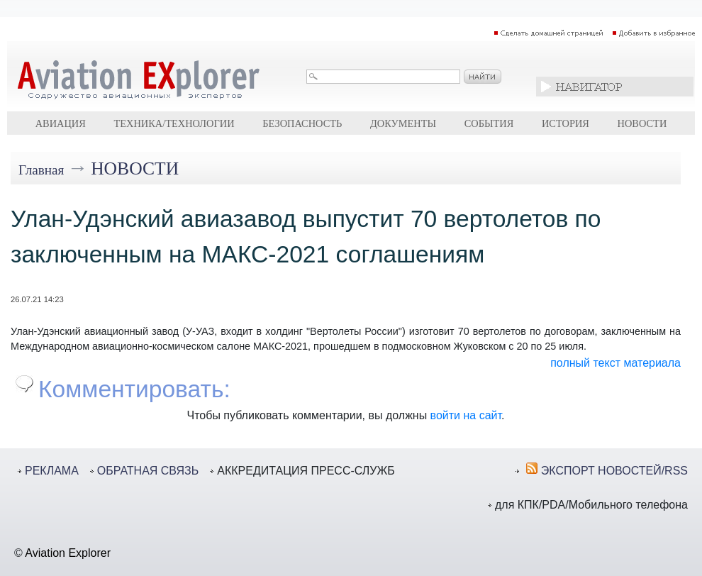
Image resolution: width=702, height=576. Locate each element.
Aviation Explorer (68, 553)
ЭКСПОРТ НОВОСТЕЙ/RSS (614, 471)
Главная (41, 169)
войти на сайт (465, 415)
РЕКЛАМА (52, 471)
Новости (642, 123)
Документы (403, 123)
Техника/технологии (173, 123)
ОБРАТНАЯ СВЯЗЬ (148, 471)
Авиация (60, 123)
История (565, 123)
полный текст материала (615, 363)
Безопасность (302, 123)
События (489, 123)
